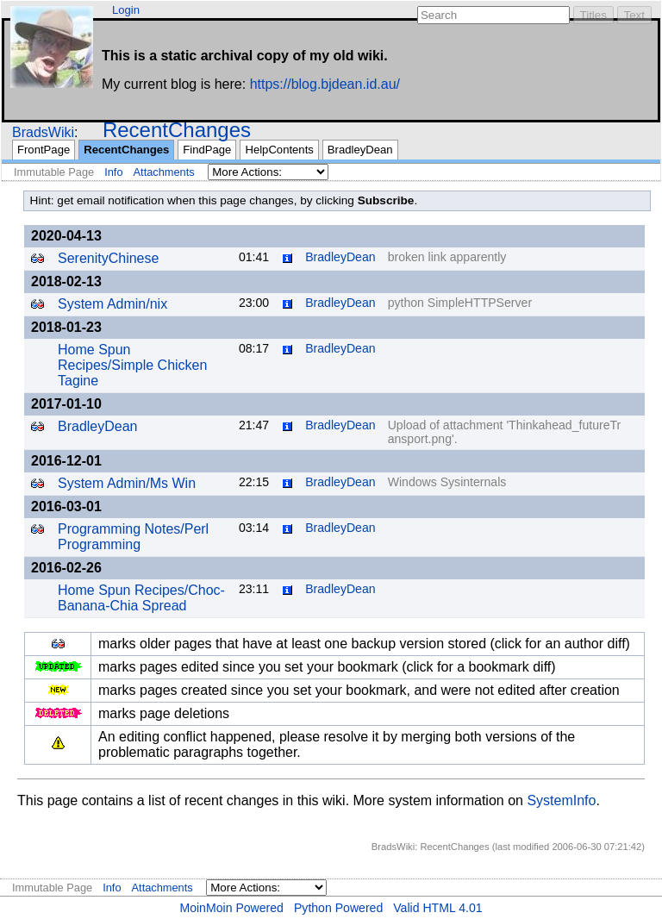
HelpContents (279, 149)
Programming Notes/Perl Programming (133, 537)
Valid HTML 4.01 (437, 908)
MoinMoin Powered (231, 908)
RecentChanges (177, 129)
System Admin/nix (112, 304)
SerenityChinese (108, 258)
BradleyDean (360, 149)
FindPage (207, 149)
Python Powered (338, 908)
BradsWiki (43, 132)
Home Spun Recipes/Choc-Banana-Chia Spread (141, 598)
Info (113, 172)
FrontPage (43, 149)
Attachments (164, 172)
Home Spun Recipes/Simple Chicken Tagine (132, 365)
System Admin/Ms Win (127, 483)
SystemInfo (561, 800)
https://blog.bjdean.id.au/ (325, 84)
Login (126, 9)
